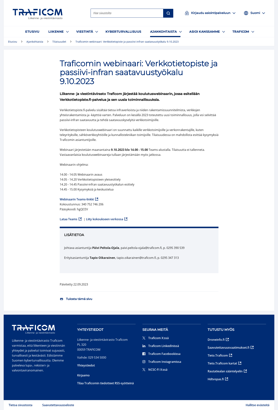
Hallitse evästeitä (257, 405)
